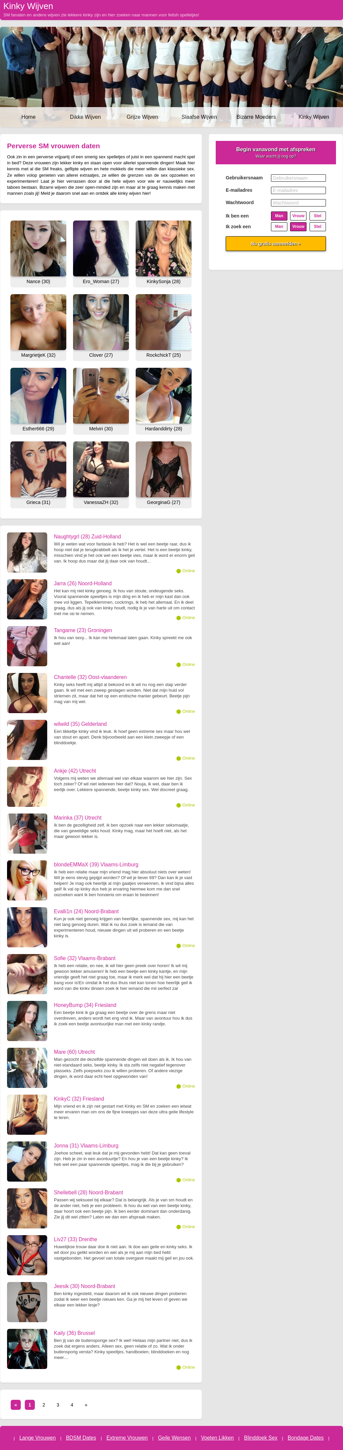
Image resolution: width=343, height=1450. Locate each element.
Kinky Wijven (313, 117)
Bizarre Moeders (256, 117)
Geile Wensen (174, 1438)
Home (28, 117)
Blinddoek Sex (261, 1438)
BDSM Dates (81, 1438)
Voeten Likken (217, 1438)
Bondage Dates (306, 1438)
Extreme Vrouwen (127, 1438)
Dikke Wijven (85, 117)
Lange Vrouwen (37, 1438)
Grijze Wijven (142, 117)
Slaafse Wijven (199, 117)
